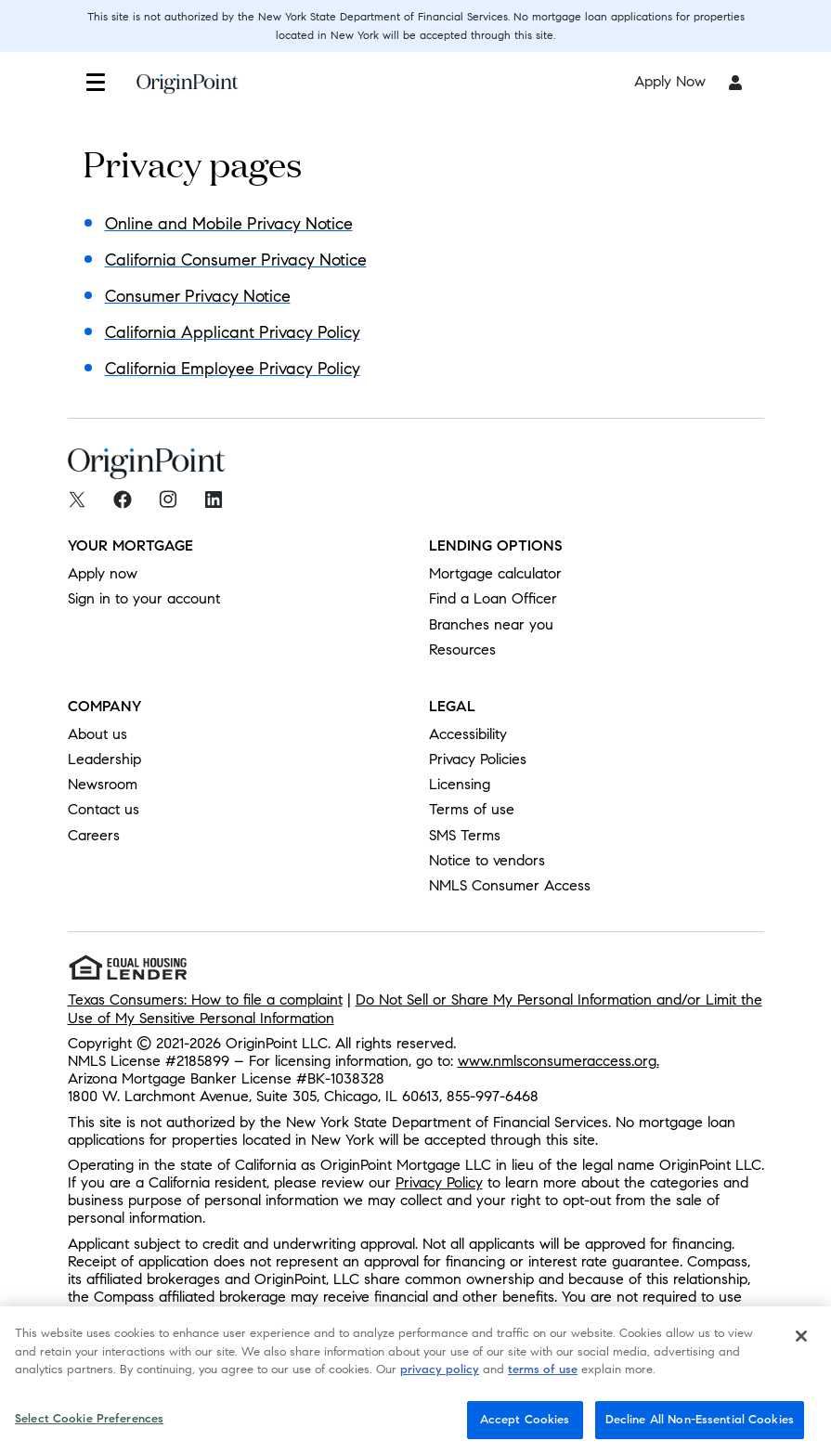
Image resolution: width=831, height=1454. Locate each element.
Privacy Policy (439, 1182)
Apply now (102, 573)
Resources (462, 649)
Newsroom (102, 784)
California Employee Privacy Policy (232, 368)
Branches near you (491, 624)
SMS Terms (464, 835)
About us (97, 734)
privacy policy (439, 1375)
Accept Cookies (525, 1425)
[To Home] (187, 93)
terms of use (543, 1375)
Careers (94, 835)
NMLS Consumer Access (510, 885)
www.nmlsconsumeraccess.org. (558, 1061)
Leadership (104, 759)
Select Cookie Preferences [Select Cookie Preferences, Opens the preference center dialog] (89, 1424)
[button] (95, 82)
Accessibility (468, 734)
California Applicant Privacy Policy (232, 332)
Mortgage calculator (495, 573)
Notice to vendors (487, 860)
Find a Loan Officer (493, 598)
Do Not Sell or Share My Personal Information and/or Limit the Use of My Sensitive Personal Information (415, 1008)
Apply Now (670, 81)
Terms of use (471, 809)
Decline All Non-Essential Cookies (699, 1425)
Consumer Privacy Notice (198, 296)
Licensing (459, 784)
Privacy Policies (477, 759)
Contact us (103, 809)
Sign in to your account (144, 598)
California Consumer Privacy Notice (236, 260)
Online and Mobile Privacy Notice (229, 224)
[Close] (801, 1341)
